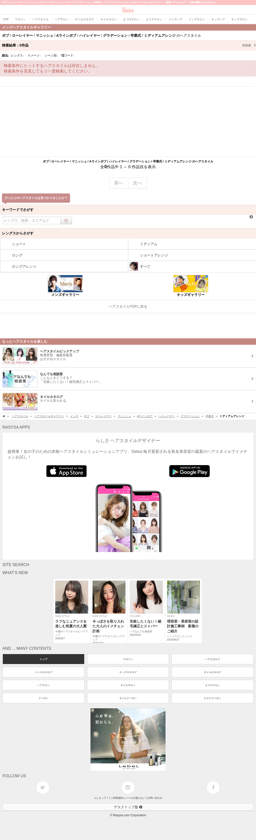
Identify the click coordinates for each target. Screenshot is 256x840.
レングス (17, 55)
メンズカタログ (43, 672)
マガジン (128, 659)
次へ (137, 182)
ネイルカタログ (212, 672)
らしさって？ (101, 798)
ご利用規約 (117, 798)
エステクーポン (212, 698)
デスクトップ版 (128, 807)
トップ (43, 659)
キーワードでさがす (18, 210)
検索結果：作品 (129, 45)
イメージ (34, 55)
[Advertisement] (128, 122)
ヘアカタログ (212, 659)
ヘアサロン (43, 685)
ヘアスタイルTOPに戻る (128, 306)
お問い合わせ (154, 798)
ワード (68, 55)
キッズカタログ (128, 672)
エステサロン (212, 685)
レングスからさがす (18, 233)
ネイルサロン (128, 685)
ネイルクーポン (128, 698)
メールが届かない (135, 798)
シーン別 (51, 55)
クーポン (43, 698)
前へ (118, 182)
